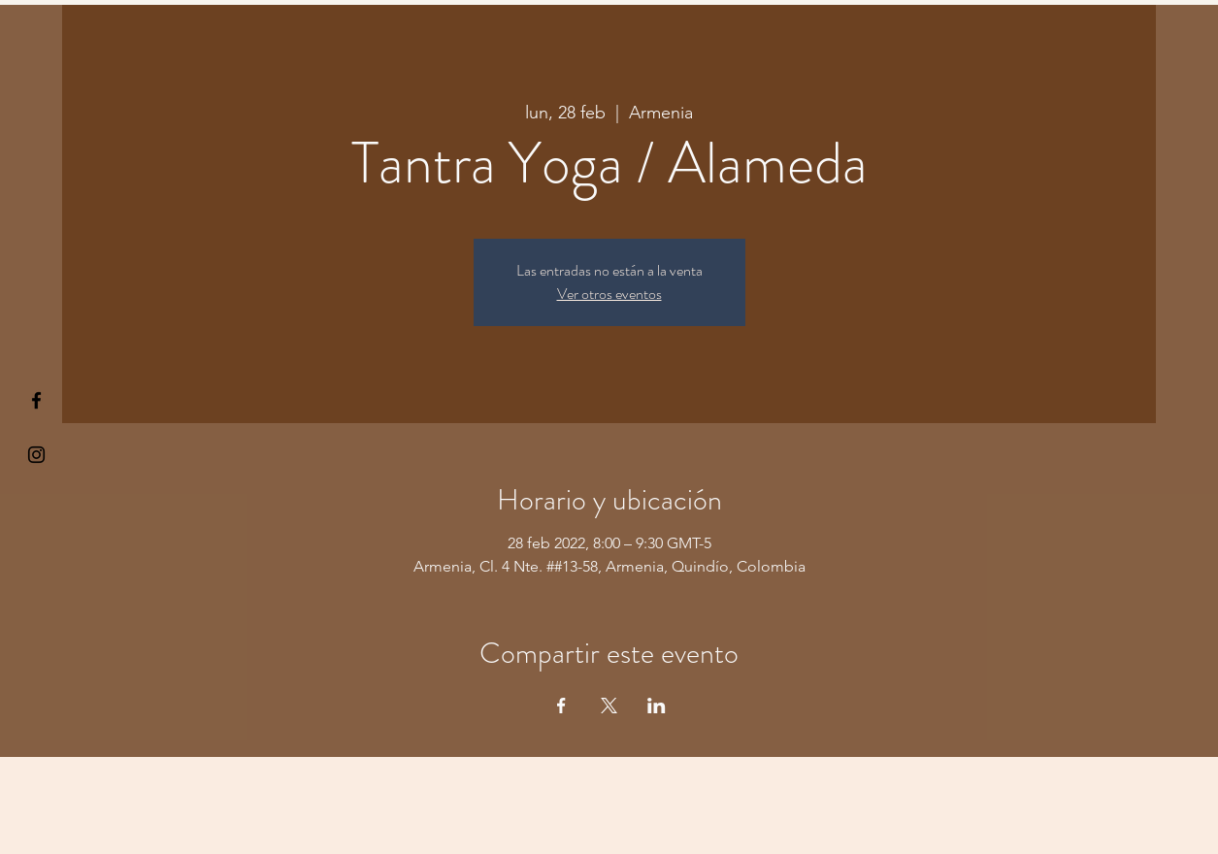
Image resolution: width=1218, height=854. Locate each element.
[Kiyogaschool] (36, 454)
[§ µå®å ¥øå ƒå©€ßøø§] (36, 400)
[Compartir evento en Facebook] (561, 705)
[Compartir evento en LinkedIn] (656, 705)
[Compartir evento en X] (609, 705)
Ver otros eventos (609, 293)
